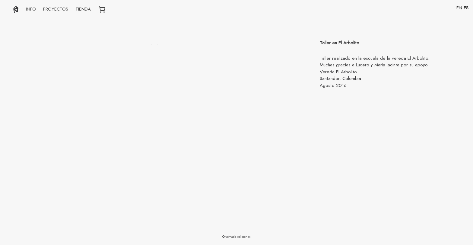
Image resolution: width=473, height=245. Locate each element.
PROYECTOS (55, 9)
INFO (31, 9)
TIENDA (83, 9)
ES (466, 8)
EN (459, 8)
